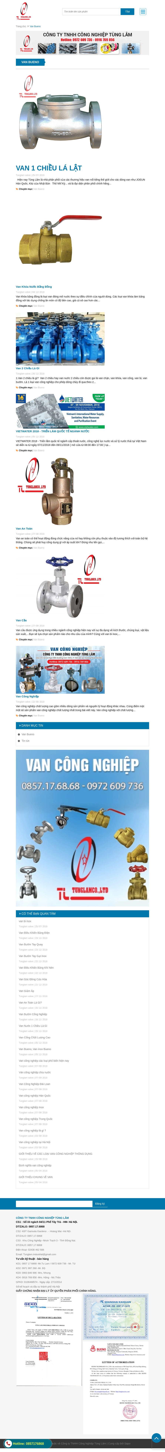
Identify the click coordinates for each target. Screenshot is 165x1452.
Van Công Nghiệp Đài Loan (34, 1084)
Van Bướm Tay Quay (31, 944)
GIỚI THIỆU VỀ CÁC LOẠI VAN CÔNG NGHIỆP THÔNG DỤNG (55, 1153)
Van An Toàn (24, 528)
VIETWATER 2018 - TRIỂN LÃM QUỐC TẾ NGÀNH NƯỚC (52, 431)
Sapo (127, 1443)
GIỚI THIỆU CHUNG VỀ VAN (36, 1177)
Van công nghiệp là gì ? (32, 1130)
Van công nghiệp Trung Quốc (36, 1118)
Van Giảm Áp (26, 990)
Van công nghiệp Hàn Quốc (34, 1095)
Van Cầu (21, 620)
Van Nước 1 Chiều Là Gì (33, 1025)
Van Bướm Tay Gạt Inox (32, 956)
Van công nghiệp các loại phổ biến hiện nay (44, 1060)
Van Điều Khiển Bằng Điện (34, 932)
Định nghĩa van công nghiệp (35, 1165)
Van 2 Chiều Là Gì (27, 368)
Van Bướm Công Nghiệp (33, 1014)
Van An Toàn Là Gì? (30, 1002)
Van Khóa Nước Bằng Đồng (34, 286)
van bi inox (25, 921)
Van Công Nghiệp (27, 696)
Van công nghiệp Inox (31, 1107)
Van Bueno (38, 189)
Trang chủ (21, 26)
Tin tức (26, 740)
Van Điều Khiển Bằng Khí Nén (36, 967)
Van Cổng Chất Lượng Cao (34, 1037)
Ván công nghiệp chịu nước (35, 1072)
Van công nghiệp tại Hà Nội (34, 1142)
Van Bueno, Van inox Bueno (35, 1049)
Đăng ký (100, 1203)
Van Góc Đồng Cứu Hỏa (33, 979)
